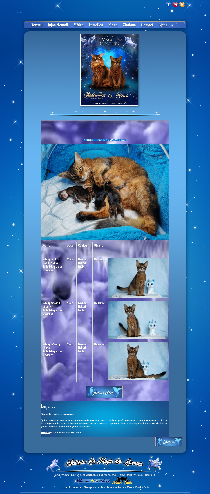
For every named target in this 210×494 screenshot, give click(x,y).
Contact (147, 25)
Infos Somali (58, 25)
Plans (112, 25)
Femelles (96, 25)
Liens (162, 25)
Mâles (78, 25)
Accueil (36, 25)
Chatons (129, 25)
